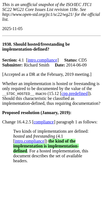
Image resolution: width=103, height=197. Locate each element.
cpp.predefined (75, 93)
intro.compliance (42, 60)
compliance (44, 122)
